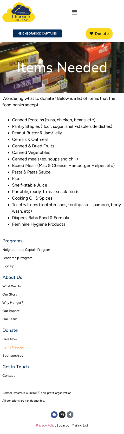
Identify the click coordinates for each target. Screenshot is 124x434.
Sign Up (8, 266)
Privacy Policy (46, 425)
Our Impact (11, 311)
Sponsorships (12, 356)
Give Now (9, 339)
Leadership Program (17, 258)
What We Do (11, 286)
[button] (74, 12)
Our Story (9, 294)
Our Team (9, 319)
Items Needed (13, 347)
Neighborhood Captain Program (26, 250)
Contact (8, 376)
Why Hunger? (12, 303)
